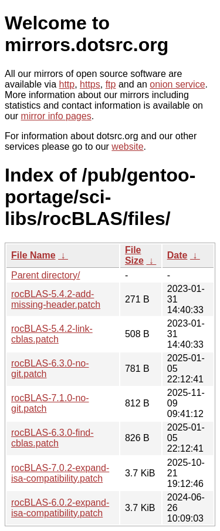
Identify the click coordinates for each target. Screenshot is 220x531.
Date (177, 255)
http (67, 84)
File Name (33, 255)
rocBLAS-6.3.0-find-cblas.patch (52, 438)
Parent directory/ (45, 275)
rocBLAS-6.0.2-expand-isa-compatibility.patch (60, 508)
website (127, 147)
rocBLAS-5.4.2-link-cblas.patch (52, 334)
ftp (111, 84)
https (90, 84)
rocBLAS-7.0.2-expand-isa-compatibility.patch (60, 473)
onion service (177, 84)
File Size (134, 255)
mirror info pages (56, 116)
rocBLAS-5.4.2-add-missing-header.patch (55, 299)
